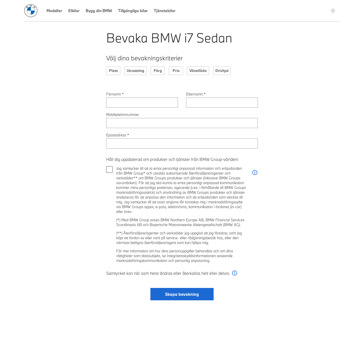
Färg (158, 70)
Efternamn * (196, 94)
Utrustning (135, 70)
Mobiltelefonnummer (122, 114)
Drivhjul (222, 70)
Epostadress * (117, 135)
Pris (176, 70)
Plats (113, 70)
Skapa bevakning (182, 294)
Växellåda (198, 70)
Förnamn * (115, 94)
